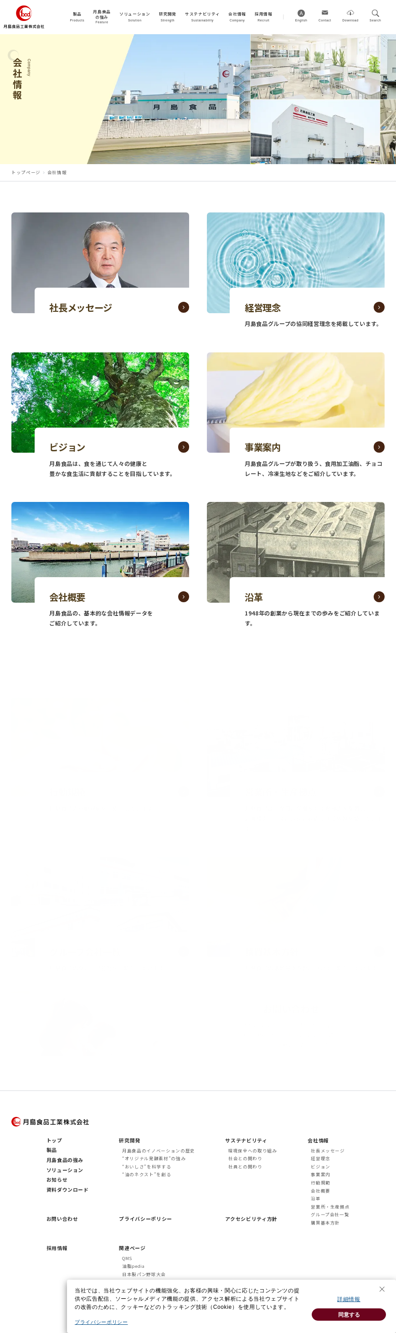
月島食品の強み (65, 1159)
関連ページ (132, 1247)
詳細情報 (348, 1306)
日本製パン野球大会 (144, 1274)
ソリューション (65, 1169)
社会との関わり (245, 1158)
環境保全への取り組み (252, 1150)
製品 (51, 1149)
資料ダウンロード (67, 1189)
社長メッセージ (328, 1150)
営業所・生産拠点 (330, 1207)
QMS (127, 1258)
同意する (349, 1321)
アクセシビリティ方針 (251, 1218)
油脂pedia (133, 1266)
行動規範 (320, 1182)
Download (350, 20)
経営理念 (320, 1158)
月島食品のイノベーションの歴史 (158, 1150)
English (301, 20)
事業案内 (320, 1174)
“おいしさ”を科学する (146, 1166)
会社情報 (318, 1140)
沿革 (315, 1198)
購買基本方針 (325, 1222)
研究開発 (129, 1140)
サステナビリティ (246, 1140)
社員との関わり (245, 1166)
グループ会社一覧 (330, 1214)
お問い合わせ (62, 1218)
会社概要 (320, 1191)
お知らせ (57, 1179)
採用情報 (57, 1247)
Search (375, 20)
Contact (325, 20)
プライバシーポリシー (145, 1218)
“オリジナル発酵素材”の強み (153, 1158)
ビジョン (320, 1166)
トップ (54, 1140)
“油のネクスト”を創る (146, 1174)
